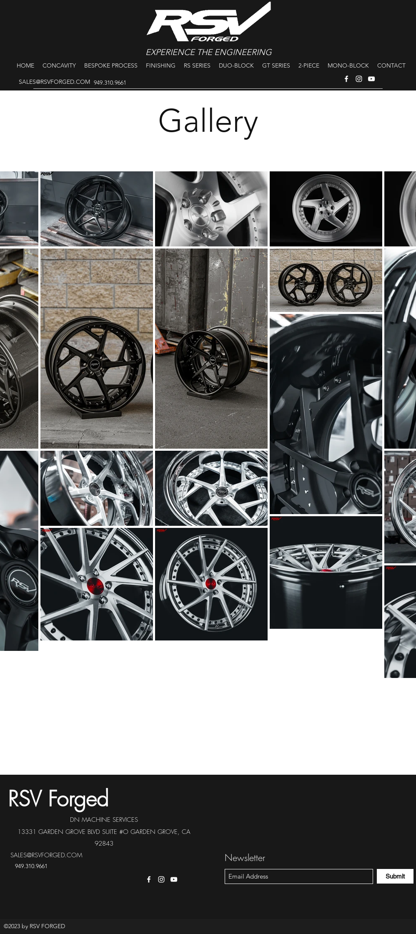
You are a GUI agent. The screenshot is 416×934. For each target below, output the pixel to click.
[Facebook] (346, 79)
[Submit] (395, 876)
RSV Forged (58, 799)
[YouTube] (371, 79)
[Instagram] (359, 79)
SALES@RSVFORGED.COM (54, 81)
